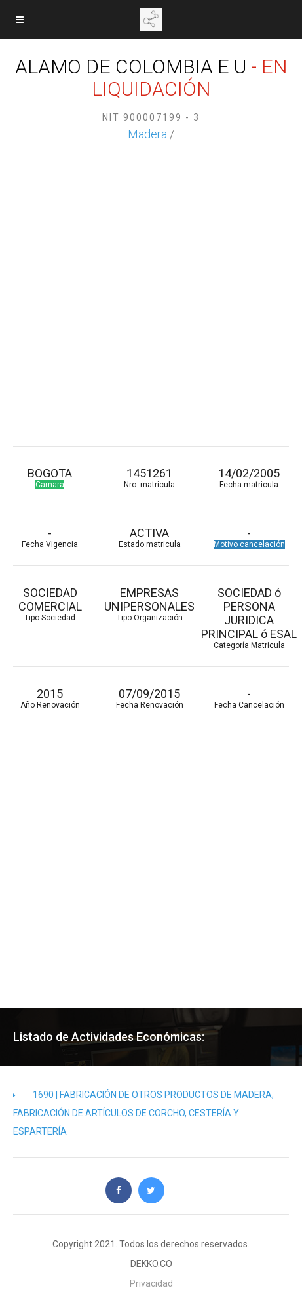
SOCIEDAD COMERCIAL (50, 604)
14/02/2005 (249, 477)
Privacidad (151, 1283)
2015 (50, 698)
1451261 (149, 477)
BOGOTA (50, 477)
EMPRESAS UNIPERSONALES (149, 604)
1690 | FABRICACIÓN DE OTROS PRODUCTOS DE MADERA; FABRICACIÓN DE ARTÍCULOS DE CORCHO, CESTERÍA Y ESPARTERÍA (143, 1113)
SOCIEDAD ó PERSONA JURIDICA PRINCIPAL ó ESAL (249, 618)
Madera (147, 134)
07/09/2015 (149, 698)
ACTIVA (149, 537)
